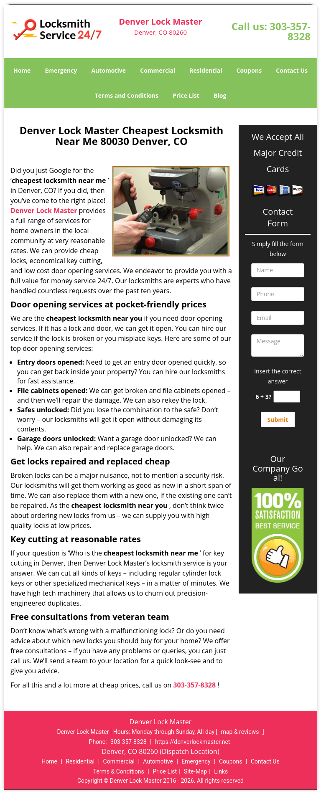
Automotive (108, 70)
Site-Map (195, 771)
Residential (205, 70)
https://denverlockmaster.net (192, 741)
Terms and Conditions (126, 95)
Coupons (249, 70)
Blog (220, 95)
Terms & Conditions (118, 771)
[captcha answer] (286, 397)
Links (221, 771)
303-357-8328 (290, 31)
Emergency (61, 70)
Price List (186, 95)
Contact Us (292, 70)
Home (22, 70)
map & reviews (240, 731)
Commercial (157, 70)
